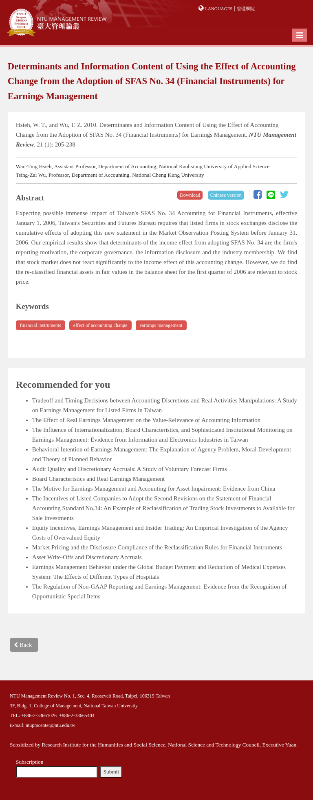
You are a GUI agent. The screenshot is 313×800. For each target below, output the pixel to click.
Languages (218, 8)
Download (190, 195)
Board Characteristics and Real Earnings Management (98, 479)
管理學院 (246, 8)
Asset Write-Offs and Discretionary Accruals (87, 557)
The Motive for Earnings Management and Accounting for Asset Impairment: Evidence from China (154, 488)
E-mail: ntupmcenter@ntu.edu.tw (42, 725)
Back (23, 645)
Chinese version (226, 195)
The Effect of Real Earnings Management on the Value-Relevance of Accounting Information (146, 420)
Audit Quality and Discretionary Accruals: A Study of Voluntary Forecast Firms (129, 469)
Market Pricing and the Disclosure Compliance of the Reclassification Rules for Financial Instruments (157, 547)
